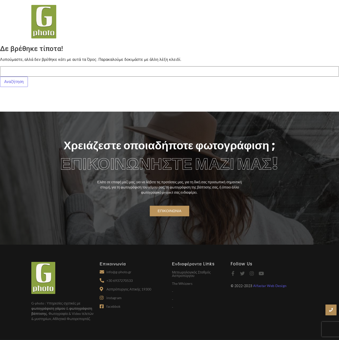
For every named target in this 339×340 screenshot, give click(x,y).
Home (159, 22)
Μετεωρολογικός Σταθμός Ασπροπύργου (191, 274)
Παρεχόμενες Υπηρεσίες (230, 22)
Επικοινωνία (295, 22)
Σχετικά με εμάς (187, 22)
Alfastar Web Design (270, 286)
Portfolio (268, 22)
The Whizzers (182, 283)
